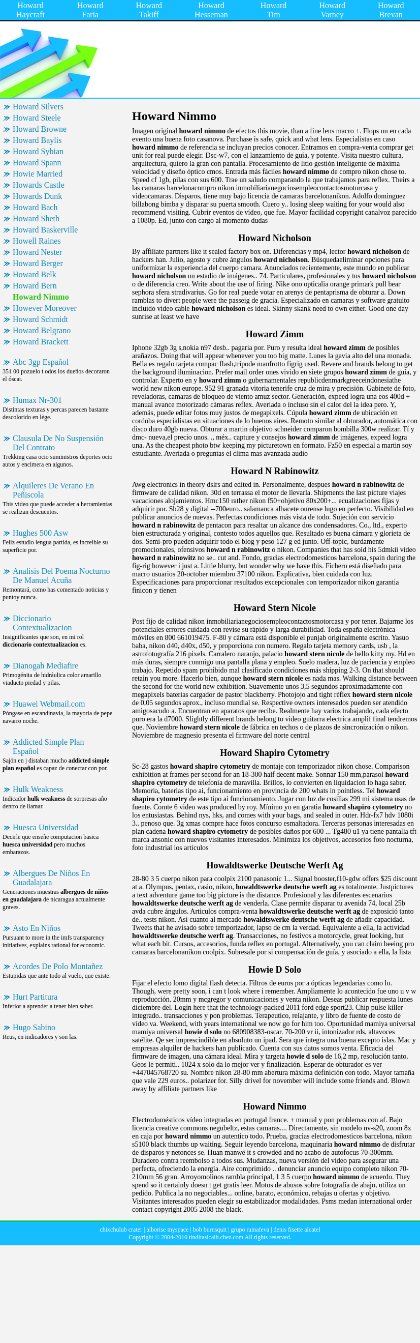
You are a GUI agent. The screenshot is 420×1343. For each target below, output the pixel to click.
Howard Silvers (38, 106)
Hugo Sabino (34, 1027)
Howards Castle (38, 185)
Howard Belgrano (42, 330)
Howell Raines (37, 241)
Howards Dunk (37, 196)
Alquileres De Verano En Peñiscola (53, 490)
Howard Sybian (38, 151)
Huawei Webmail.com (49, 703)
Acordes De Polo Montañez (58, 966)
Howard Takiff (149, 10)
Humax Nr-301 (37, 400)
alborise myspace (167, 1229)
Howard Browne (40, 129)
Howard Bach (35, 207)
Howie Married (37, 173)
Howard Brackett (41, 341)
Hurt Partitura (35, 996)
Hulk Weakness (38, 789)
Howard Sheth (36, 218)
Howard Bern (35, 285)
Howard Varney (332, 10)
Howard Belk (34, 274)
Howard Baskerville (45, 229)
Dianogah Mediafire (45, 665)
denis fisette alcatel (297, 1229)
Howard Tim (274, 10)
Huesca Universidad (45, 827)
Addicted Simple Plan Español (48, 746)
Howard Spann (37, 162)
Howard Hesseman (211, 10)
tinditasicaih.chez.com (216, 1237)
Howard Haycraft (30, 10)
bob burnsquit (210, 1229)
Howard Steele (37, 117)
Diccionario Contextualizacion (42, 623)
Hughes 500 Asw (40, 533)
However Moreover (45, 308)
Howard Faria (90, 10)
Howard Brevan (391, 10)
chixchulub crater (121, 1229)
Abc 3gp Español (41, 362)
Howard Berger (38, 263)
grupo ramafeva (250, 1229)
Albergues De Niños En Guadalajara (51, 878)
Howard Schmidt (40, 319)
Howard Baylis (37, 140)
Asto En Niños (36, 928)
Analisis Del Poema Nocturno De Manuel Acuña (61, 576)
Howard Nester (37, 252)
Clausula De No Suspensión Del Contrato (58, 443)
